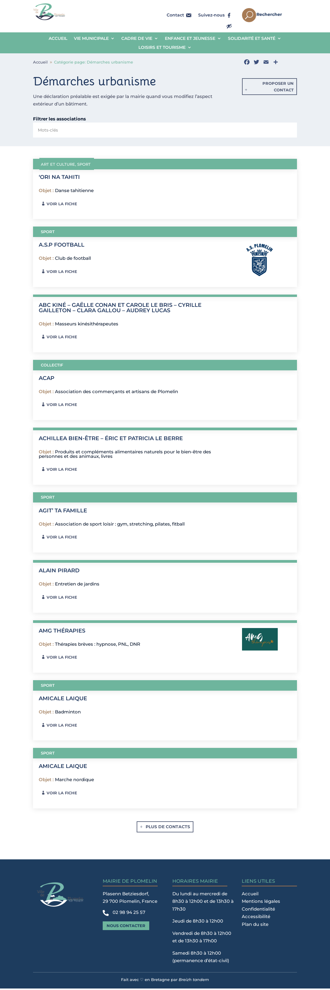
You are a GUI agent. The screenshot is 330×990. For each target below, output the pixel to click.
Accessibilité (256, 918)
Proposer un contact (278, 88)
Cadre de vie (136, 38)
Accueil (58, 38)
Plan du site (255, 926)
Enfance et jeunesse (190, 38)
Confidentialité (258, 910)
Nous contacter (126, 927)
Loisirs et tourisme (162, 47)
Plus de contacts (168, 828)
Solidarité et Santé (251, 38)
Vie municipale (91, 38)
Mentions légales (261, 903)
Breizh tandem (194, 981)
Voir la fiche (62, 205)
